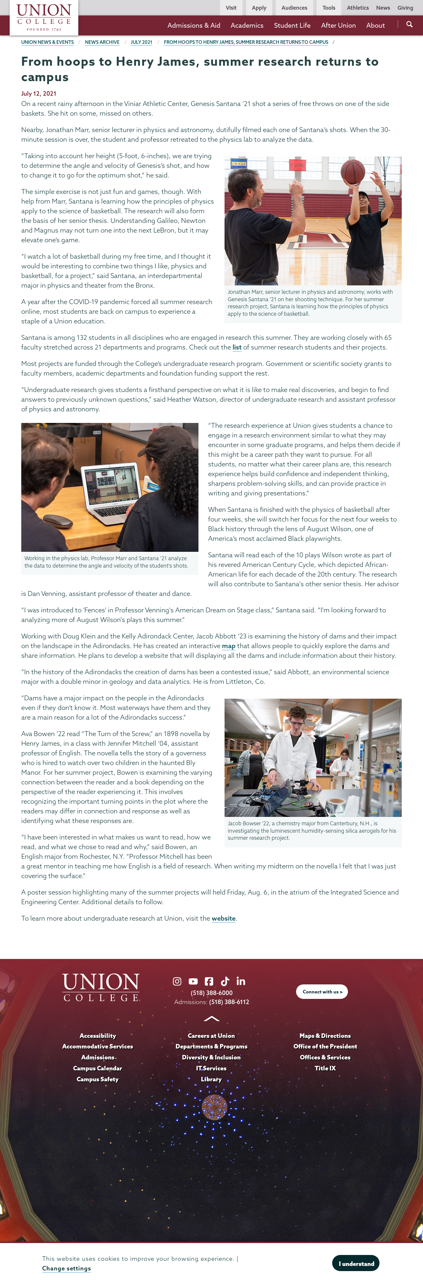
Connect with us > (323, 992)
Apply (259, 8)
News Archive (102, 42)
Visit (231, 8)
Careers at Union (211, 1036)
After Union (338, 25)
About (375, 25)
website (224, 919)
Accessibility (97, 1036)
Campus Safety (98, 1080)
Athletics (358, 8)
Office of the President (325, 1047)
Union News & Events (47, 42)
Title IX (325, 1069)
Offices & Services (325, 1058)
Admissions (97, 1058)
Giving (405, 8)
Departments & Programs (211, 1047)
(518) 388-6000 (212, 994)
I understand (356, 1264)
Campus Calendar (97, 1069)
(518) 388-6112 (229, 1002)
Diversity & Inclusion (211, 1058)
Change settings (66, 1268)
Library (211, 1080)
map (229, 646)
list (237, 347)
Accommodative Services (97, 1047)
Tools (328, 8)
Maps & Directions (325, 1036)
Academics (247, 25)
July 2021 (142, 42)
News (383, 8)
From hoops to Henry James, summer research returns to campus (247, 42)
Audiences (294, 8)
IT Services (211, 1069)
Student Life (292, 25)
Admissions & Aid (194, 25)
